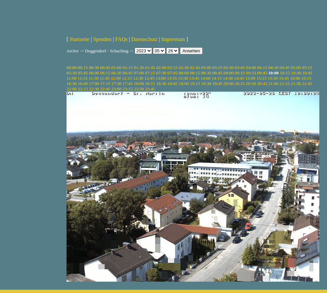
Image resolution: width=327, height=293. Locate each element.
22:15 (83, 88)
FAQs (121, 39)
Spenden (102, 39)
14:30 (228, 78)
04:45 (284, 67)
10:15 (285, 72)
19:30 (206, 83)
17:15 (105, 83)
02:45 (195, 67)
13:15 (172, 78)
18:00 (139, 83)
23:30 (139, 88)
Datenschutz (144, 39)
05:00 (296, 67)
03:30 (229, 67)
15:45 (284, 78)
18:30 (161, 83)
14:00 (206, 78)
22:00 (72, 88)
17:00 (94, 83)
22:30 (94, 88)
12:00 (116, 78)
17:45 (128, 83)
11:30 (93, 78)
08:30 (206, 72)
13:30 (183, 78)
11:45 (105, 78)
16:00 (295, 78)
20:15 (240, 83)
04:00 (251, 67)
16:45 (83, 83)
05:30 (72, 72)
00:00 (72, 67)
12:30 (138, 78)
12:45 (149, 78)
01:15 (128, 67)
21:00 (273, 83)
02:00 (161, 67)
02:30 (184, 67)
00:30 (94, 67)
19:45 (217, 83)
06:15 (105, 72)
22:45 (105, 88)
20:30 (251, 83)
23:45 (150, 88)
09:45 (262, 72)
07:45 (172, 72)
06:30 (116, 72)
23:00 (116, 88)
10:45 (307, 72)
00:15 (83, 67)
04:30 (273, 67)
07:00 (139, 72)
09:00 (229, 72)
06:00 (94, 72)
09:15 (240, 72)
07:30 (161, 72)
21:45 (307, 83)
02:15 (172, 67)
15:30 (273, 78)
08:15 (195, 72)
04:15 (262, 67)
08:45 (217, 72)
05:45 (83, 72)
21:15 (284, 83)
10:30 (296, 72)
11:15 (82, 78)
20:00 (229, 83)
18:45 (172, 83)
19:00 (184, 83)
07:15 (150, 72)
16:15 (306, 78)
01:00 (116, 67)
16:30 (72, 83)
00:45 (105, 67)
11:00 (72, 78)
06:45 (128, 72)
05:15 (307, 67)
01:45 (150, 67)
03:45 (240, 67)
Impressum (173, 39)
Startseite (79, 39)
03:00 (206, 67)
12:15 (127, 78)
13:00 (161, 78)
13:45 (194, 78)
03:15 (217, 67)
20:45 (262, 83)
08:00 (184, 72)
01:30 (139, 67)
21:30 (296, 83)
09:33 (251, 72)
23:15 (128, 88)
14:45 (239, 78)
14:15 (217, 78)
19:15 (195, 83)
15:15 (261, 78)
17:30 (116, 83)
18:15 (150, 83)
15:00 (250, 78)
